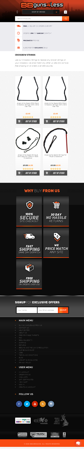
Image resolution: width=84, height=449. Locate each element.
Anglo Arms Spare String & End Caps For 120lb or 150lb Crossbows (28, 156)
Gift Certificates (26, 379)
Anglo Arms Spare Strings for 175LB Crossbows (56, 155)
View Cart (23, 382)
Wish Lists (23, 377)
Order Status (25, 375)
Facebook (19, 404)
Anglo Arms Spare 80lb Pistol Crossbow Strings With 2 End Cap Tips (56, 105)
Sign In (22, 384)
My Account (24, 372)
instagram (51, 404)
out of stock (31, 121)
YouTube (35, 404)
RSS (43, 404)
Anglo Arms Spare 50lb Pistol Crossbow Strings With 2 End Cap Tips (28, 105)
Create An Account (27, 387)
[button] (78, 443)
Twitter (27, 404)
